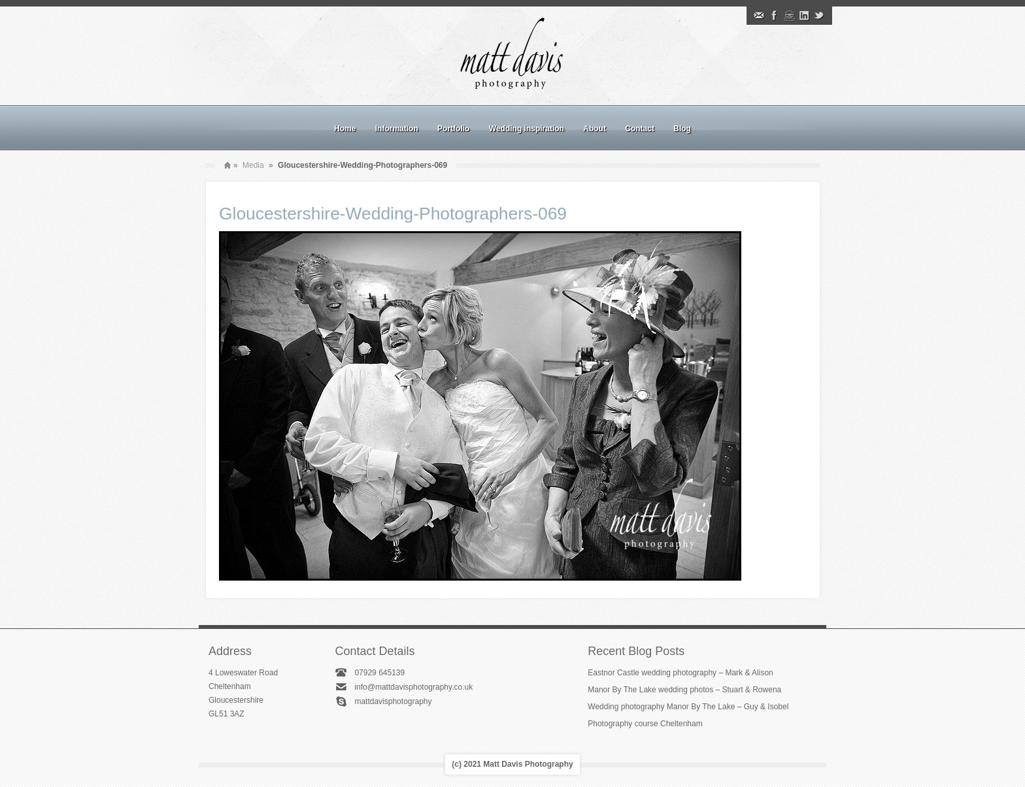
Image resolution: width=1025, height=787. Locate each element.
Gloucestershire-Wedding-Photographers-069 (393, 213)
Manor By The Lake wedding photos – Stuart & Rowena (684, 689)
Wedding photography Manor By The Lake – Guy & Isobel (688, 706)
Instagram (789, 15)
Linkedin (804, 15)
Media (253, 165)
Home (345, 128)
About (594, 128)
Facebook (774, 15)
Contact (639, 128)
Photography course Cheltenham (645, 723)
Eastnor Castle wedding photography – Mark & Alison (680, 672)
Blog (682, 128)
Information (396, 128)
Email (758, 15)
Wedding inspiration (526, 128)
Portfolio (453, 128)
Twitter (819, 15)
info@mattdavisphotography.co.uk (413, 687)
